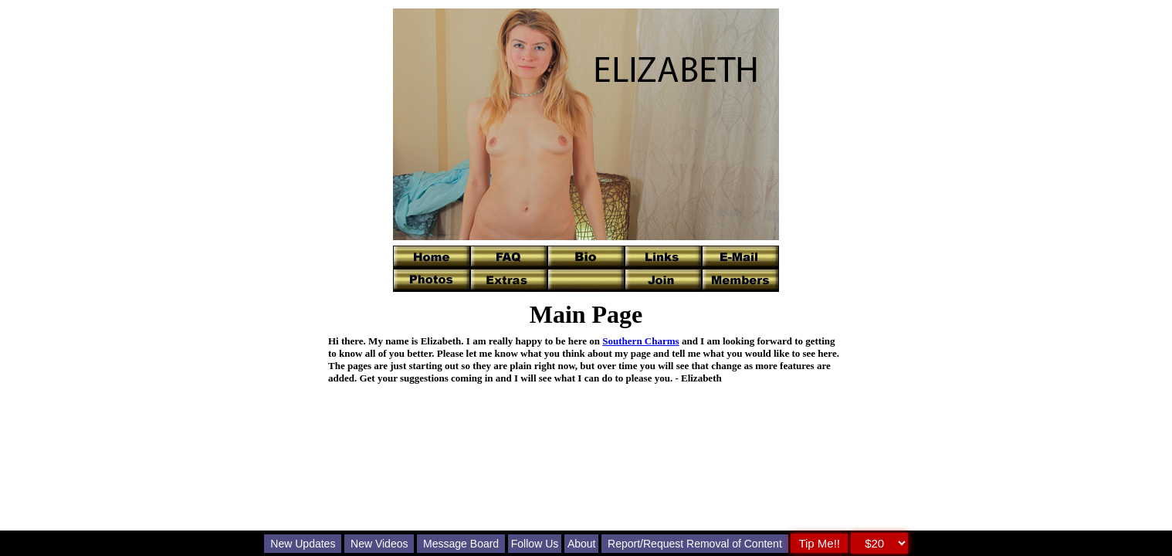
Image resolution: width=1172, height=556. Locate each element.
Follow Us (534, 543)
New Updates (302, 543)
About (581, 543)
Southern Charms (640, 341)
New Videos (379, 543)
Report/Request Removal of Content (695, 543)
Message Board (461, 543)
